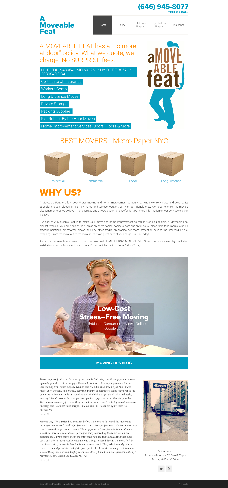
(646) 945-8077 (163, 7)
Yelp (169, 469)
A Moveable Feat (57, 25)
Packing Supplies (56, 111)
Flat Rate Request (141, 25)
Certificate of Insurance (61, 81)
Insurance (178, 24)
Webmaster (183, 484)
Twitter (161, 469)
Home (103, 24)
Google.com (114, 328)
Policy (121, 24)
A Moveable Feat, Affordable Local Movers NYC (72, 484)
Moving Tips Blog (114, 363)
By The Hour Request (160, 25)
